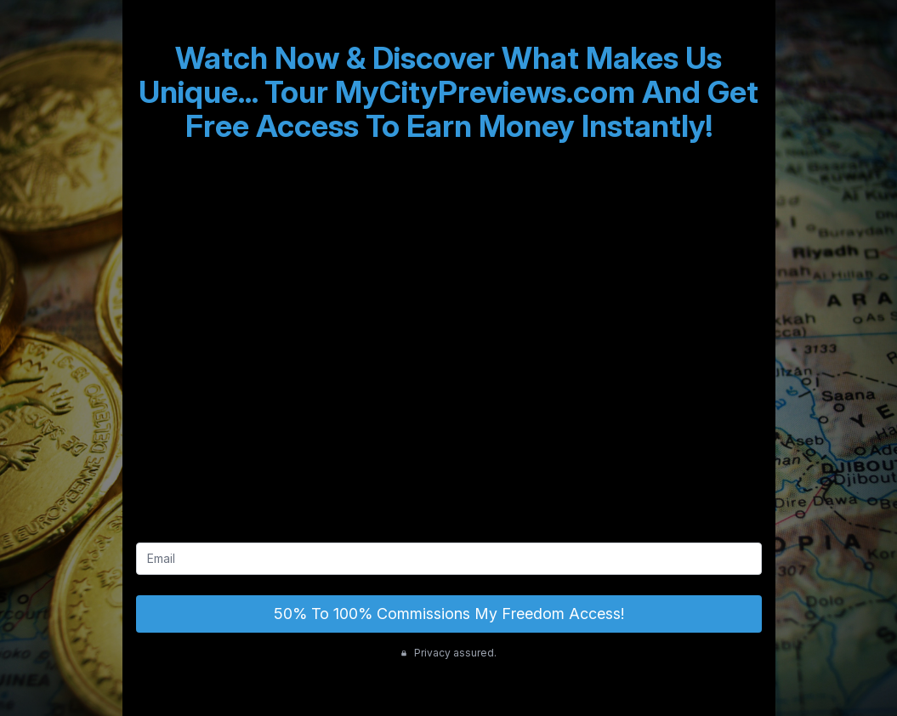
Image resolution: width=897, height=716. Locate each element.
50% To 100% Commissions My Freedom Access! (449, 613)
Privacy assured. (448, 652)
